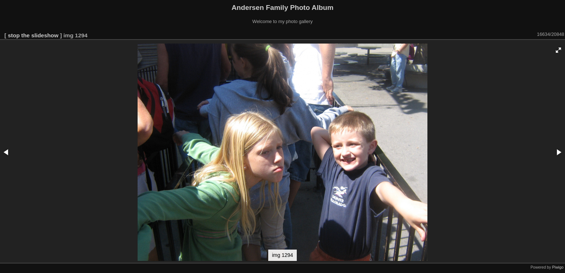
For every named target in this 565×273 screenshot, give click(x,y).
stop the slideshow (33, 35)
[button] (558, 50)
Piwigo (558, 267)
